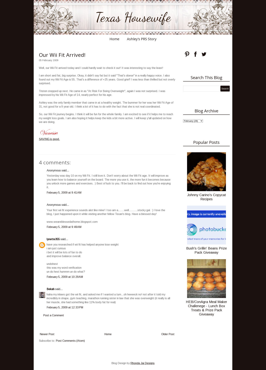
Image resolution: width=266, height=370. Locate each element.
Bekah (50, 289)
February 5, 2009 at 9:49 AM (64, 226)
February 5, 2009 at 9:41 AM (64, 192)
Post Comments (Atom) (70, 340)
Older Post (167, 334)
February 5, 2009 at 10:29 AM (65, 276)
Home (114, 39)
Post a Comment (53, 315)
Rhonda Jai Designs (142, 363)
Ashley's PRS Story (141, 39)
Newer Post (47, 334)
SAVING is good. (49, 139)
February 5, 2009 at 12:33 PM (65, 307)
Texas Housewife (133, 17)
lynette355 (53, 239)
